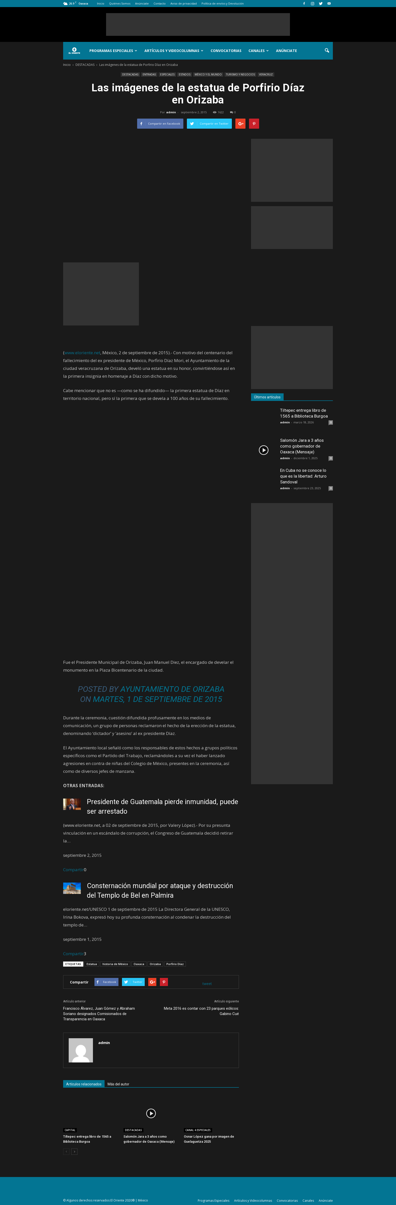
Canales (259, 50)
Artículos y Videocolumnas (173, 50)
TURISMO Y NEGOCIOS (240, 74)
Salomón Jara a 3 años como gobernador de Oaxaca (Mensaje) (302, 446)
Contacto (160, 3)
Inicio (100, 3)
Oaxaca (139, 964)
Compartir (73, 869)
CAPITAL (70, 1130)
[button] (327, 51)
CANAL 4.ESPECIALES (198, 1130)
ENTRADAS (149, 74)
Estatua (92, 964)
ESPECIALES (167, 74)
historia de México (115, 964)
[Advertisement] (198, 24)
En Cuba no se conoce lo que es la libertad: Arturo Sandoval (303, 476)
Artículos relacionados (84, 1084)
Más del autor (118, 1084)
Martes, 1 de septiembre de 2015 (157, 699)
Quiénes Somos (119, 3)
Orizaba (155, 964)
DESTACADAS (130, 74)
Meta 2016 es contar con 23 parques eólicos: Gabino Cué (201, 1011)
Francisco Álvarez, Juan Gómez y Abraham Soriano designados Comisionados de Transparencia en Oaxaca (99, 1013)
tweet (207, 983)
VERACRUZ (266, 74)
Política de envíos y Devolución (223, 3)
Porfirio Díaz (175, 964)
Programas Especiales (113, 50)
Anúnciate (142, 3)
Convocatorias (226, 50)
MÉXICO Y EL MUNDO (208, 74)
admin (171, 112)
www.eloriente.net (82, 352)
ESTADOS (184, 74)
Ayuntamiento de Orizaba (172, 689)
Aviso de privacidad (183, 3)
